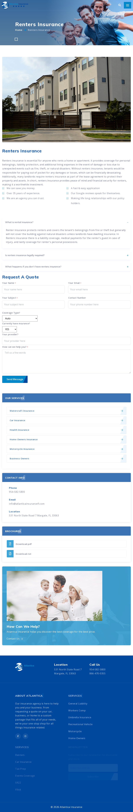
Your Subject (10, 297)
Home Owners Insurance (24, 439)
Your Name (9, 282)
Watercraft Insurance (22, 410)
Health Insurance (19, 429)
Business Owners (19, 458)
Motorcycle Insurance (22, 448)
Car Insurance (17, 420)
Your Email (74, 282)
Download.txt (19, 553)
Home (19, 30)
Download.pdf (19, 544)
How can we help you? (15, 346)
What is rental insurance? (19, 257)
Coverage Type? (11, 312)
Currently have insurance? (16, 323)
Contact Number (77, 297)
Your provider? (10, 334)
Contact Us (15, 638)
